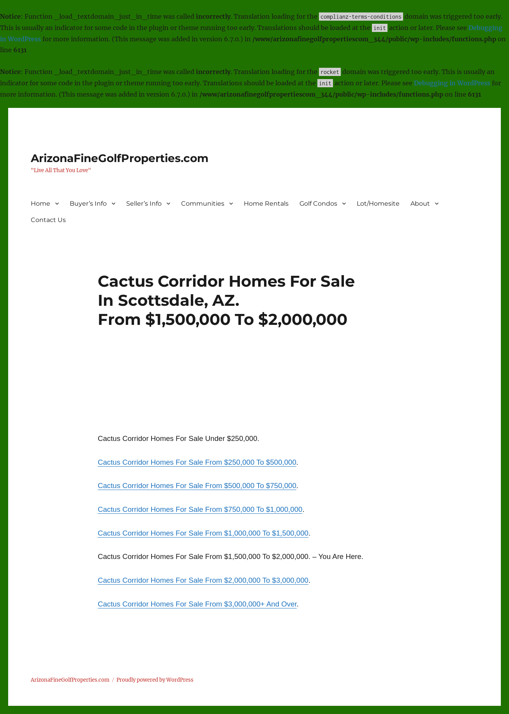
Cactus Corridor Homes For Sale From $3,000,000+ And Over (197, 604)
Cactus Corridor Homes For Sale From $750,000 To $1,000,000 (200, 509)
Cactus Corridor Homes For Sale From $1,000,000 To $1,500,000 (203, 533)
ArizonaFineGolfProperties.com (119, 158)
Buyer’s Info (88, 203)
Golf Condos (318, 203)
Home (40, 203)
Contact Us (48, 220)
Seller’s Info (144, 203)
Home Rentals (266, 203)
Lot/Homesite (378, 203)
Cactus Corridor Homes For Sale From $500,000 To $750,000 (197, 485)
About (420, 203)
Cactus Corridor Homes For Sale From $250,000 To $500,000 (197, 462)
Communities (202, 203)
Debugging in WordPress (452, 83)
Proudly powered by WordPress (155, 680)
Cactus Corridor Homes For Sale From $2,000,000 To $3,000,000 (203, 580)
